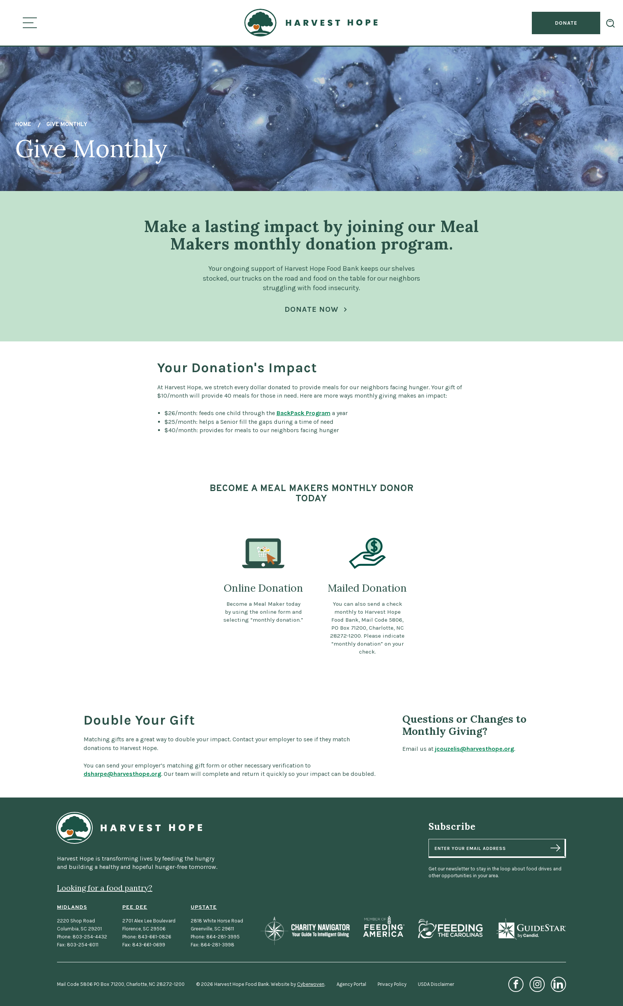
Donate (566, 23)
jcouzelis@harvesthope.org (483, 748)
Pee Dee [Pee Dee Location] (134, 907)
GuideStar (531, 929)
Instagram (537, 984)
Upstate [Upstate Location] (204, 907)
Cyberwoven (310, 984)
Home (23, 124)
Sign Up (555, 848)
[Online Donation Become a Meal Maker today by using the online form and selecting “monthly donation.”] (263, 596)
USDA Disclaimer (436, 984)
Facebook (515, 984)
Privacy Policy (392, 984)
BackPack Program (303, 422)
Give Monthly (66, 124)
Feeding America (384, 926)
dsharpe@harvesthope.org (113, 773)
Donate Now (311, 309)
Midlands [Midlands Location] (72, 907)
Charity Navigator (305, 931)
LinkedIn (558, 984)
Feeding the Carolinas (450, 929)
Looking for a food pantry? (104, 887)
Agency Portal (351, 984)
